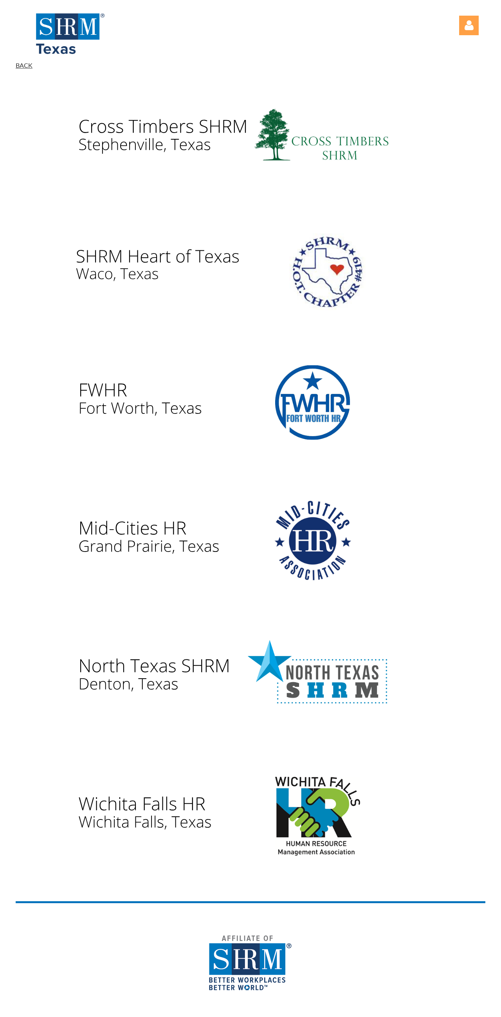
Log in (469, 25)
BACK (24, 65)
